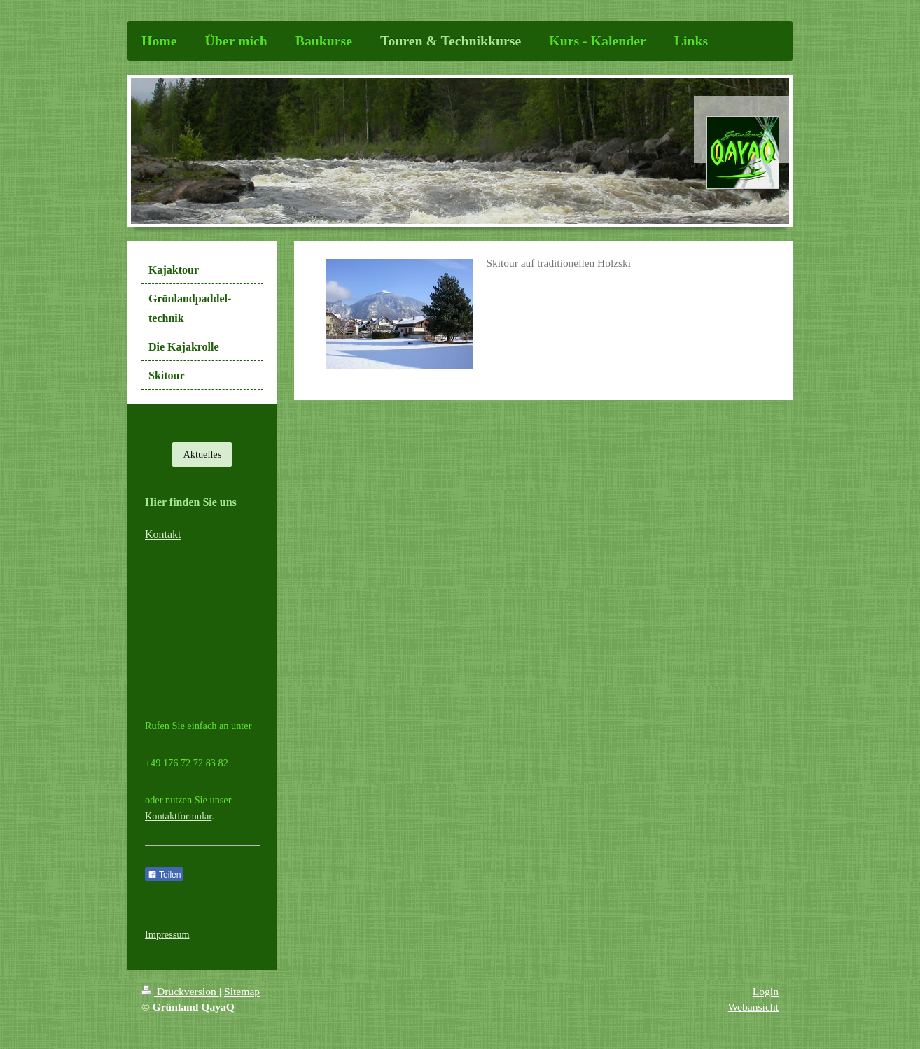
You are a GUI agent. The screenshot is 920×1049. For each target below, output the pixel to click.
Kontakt (163, 534)
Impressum (167, 934)
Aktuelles (202, 454)
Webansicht (753, 1007)
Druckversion (180, 991)
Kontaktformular (178, 816)
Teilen (164, 875)
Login (766, 991)
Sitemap (242, 991)
